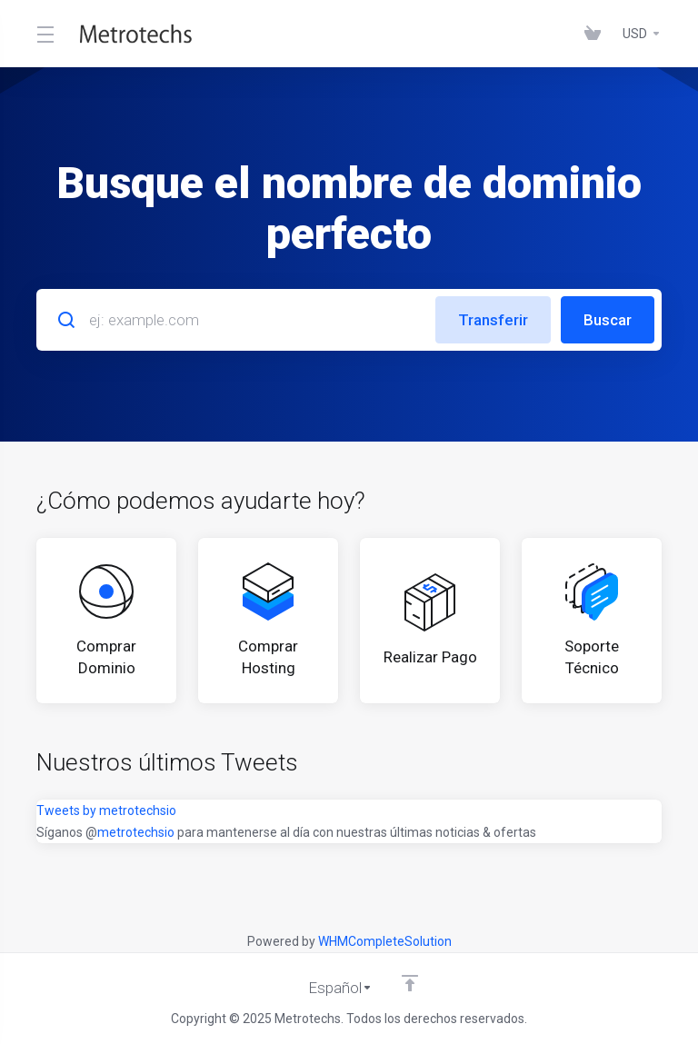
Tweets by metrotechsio (106, 810)
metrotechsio (135, 832)
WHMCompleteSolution (385, 941)
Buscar (607, 320)
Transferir (493, 320)
